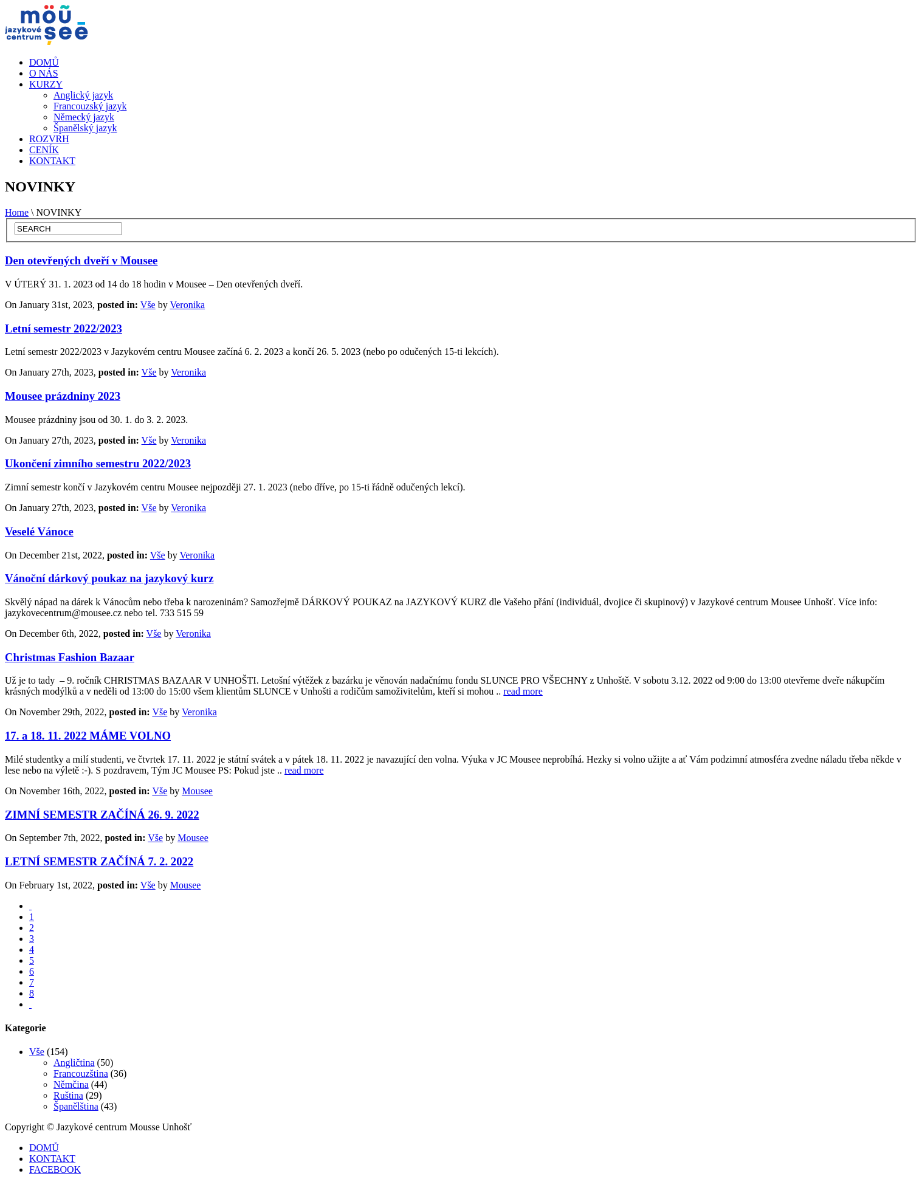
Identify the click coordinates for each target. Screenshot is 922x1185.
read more (522, 691)
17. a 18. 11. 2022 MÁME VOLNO (88, 735)
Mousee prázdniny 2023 (62, 396)
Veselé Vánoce (39, 531)
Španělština (75, 1106)
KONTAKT (52, 161)
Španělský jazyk (85, 128)
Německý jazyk (83, 117)
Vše (148, 305)
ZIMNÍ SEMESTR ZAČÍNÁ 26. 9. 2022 (102, 814)
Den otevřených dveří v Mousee (81, 260)
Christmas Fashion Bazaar (69, 657)
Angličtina (74, 1062)
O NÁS (43, 73)
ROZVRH (49, 139)
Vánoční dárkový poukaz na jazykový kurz (109, 578)
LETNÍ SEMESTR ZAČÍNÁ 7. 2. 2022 (99, 861)
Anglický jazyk (83, 95)
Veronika (187, 305)
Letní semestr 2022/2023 (63, 328)
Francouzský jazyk (89, 106)
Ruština (68, 1095)
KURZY (46, 84)
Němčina (71, 1084)
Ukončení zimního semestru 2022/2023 (98, 463)
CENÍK (44, 150)
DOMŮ (44, 62)
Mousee (197, 791)
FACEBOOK (55, 1169)
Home (17, 212)
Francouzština (80, 1073)
